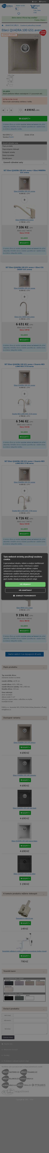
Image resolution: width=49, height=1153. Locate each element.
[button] (24, 595)
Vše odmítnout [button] (25, 590)
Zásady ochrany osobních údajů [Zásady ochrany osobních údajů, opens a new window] (25, 579)
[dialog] (24, 576)
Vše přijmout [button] (25, 584)
